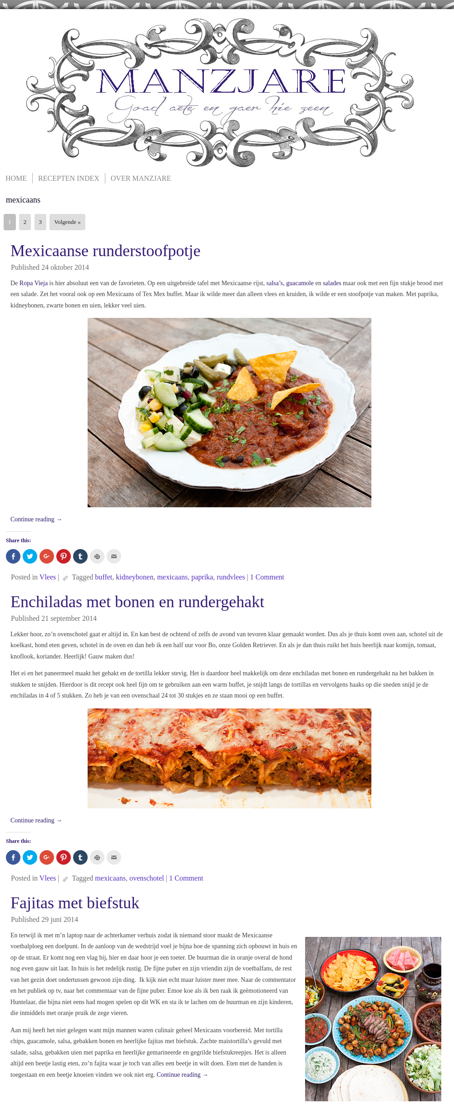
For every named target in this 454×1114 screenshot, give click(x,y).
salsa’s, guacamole (290, 283)
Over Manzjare (141, 178)
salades (333, 283)
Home (16, 178)
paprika (202, 577)
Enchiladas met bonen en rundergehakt (137, 602)
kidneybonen (134, 577)
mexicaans (172, 577)
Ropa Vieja (34, 283)
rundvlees (231, 577)
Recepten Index (68, 178)
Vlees (47, 577)
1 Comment (267, 577)
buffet (103, 577)
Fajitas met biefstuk (74, 903)
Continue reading (36, 519)
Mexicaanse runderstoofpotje (105, 251)
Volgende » (67, 221)
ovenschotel (146, 878)
